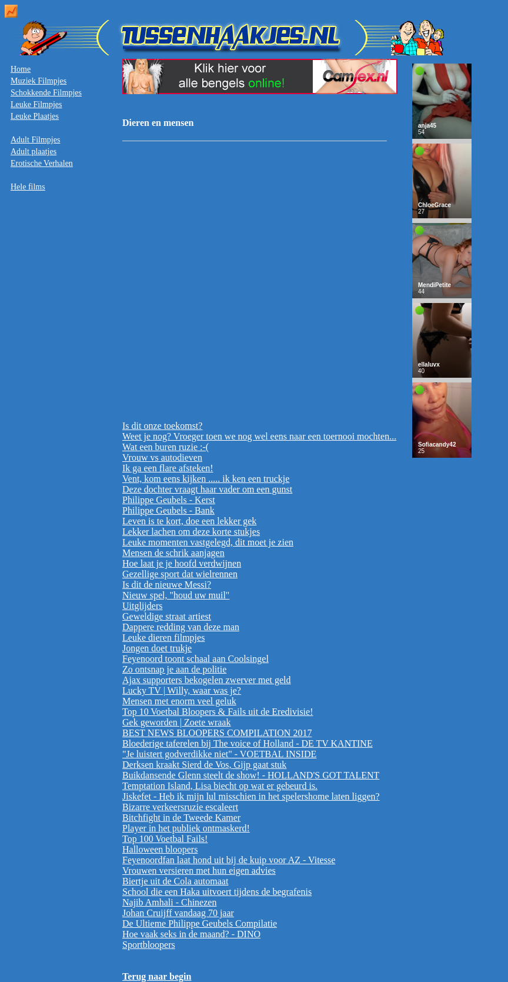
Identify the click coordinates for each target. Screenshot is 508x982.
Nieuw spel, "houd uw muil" (175, 595)
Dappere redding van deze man (180, 627)
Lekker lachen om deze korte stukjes (191, 532)
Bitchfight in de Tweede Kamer (181, 818)
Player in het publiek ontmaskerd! (186, 828)
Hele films (28, 186)
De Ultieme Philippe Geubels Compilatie (199, 923)
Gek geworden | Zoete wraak (176, 722)
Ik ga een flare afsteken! (167, 468)
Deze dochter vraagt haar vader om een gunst (207, 489)
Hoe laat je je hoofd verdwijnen (181, 563)
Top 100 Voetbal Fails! (165, 839)
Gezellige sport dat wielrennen (180, 574)
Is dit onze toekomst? (162, 426)
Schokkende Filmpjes (46, 92)
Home (21, 69)
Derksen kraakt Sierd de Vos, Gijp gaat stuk (204, 765)
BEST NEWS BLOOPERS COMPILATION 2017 (217, 733)
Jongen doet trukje (157, 648)
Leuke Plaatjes (35, 116)
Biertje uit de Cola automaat (175, 881)
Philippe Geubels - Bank (168, 510)
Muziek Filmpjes (38, 80)
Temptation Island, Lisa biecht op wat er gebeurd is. (219, 786)
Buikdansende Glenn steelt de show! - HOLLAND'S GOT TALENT (250, 775)
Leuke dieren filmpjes (163, 638)
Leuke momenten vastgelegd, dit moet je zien (207, 542)
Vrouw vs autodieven (162, 457)
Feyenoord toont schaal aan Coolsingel (195, 659)
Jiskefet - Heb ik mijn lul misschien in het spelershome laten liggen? (251, 796)
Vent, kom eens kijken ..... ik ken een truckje (205, 479)
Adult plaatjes (33, 151)
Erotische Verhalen (42, 163)
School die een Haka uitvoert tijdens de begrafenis (217, 892)
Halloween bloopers (160, 849)
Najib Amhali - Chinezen (169, 902)
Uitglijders (142, 606)
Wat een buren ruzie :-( (165, 447)
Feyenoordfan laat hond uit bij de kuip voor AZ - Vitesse (228, 860)
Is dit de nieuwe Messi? (166, 585)
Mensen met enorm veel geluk (179, 701)
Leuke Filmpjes (36, 104)
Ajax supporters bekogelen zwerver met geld (206, 680)
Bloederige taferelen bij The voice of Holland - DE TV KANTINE (247, 743)
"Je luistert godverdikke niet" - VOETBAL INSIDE (219, 754)
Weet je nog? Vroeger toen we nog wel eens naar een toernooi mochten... (259, 436)
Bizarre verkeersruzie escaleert (180, 807)
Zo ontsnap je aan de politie (174, 669)
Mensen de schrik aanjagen (173, 553)
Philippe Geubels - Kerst (168, 500)
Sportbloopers (148, 945)
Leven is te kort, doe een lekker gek (189, 521)
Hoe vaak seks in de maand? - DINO (191, 934)
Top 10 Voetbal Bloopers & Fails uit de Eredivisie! (217, 712)
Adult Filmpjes (35, 139)
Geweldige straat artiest (166, 616)
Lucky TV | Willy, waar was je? (181, 690)
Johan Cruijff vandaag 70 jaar (178, 913)
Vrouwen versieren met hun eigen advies (199, 871)
